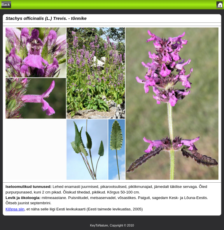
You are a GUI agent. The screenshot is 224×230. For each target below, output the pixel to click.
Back (5, 5)
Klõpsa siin (15, 209)
